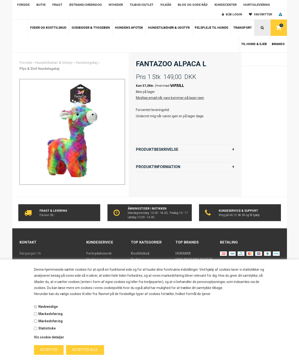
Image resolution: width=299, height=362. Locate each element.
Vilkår (165, 5)
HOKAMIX (183, 253)
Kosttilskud (140, 253)
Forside (23, 5)
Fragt (57, 5)
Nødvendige (48, 307)
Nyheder (116, 5)
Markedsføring (50, 314)
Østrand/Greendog (85, 5)
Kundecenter (225, 5)
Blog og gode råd (193, 5)
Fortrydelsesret (99, 253)
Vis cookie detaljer (49, 337)
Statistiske (47, 328)
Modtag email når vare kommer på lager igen (170, 98)
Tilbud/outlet (141, 5)
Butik (41, 5)
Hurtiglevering (256, 5)
